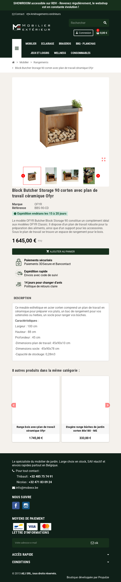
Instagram (26, 505)
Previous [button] (13, 405)
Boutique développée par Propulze (88, 577)
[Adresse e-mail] (46, 542)
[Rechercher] (89, 23)
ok (94, 543)
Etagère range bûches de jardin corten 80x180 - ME (85, 428)
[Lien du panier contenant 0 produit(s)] (102, 33)
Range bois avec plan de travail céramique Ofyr (36, 428)
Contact (18, 14)
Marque (17, 204)
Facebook (16, 505)
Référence (19, 208)
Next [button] (107, 405)
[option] (36, 409)
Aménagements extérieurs (44, 14)
